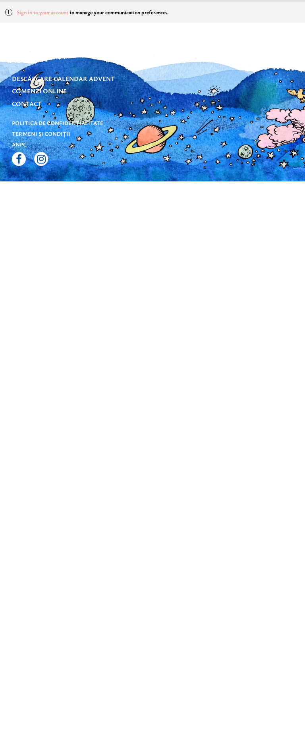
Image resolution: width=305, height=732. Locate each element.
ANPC (19, 144)
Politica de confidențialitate (57, 123)
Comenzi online (39, 91)
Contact (27, 103)
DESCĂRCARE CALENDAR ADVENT (63, 78)
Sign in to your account (42, 12)
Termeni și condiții (41, 133)
